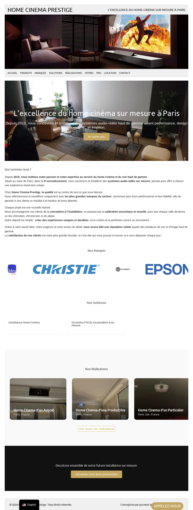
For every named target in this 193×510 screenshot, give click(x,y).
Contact (124, 73)
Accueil (12, 73)
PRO (98, 73)
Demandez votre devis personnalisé (97, 474)
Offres (89, 73)
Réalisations (73, 73)
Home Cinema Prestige (40, 10)
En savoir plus (96, 136)
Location (110, 73)
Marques (40, 73)
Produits (26, 73)
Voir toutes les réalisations (96, 429)
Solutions (55, 73)
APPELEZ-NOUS (167, 506)
